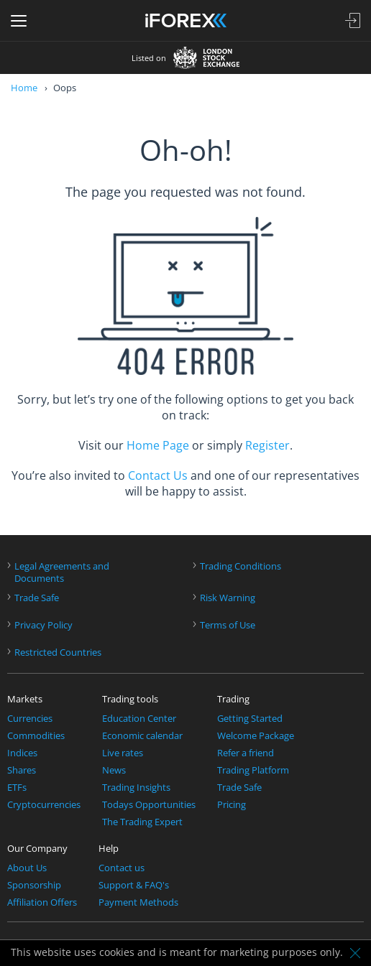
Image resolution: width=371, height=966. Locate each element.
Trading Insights (136, 787)
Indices (22, 753)
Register (267, 445)
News (114, 770)
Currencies (29, 718)
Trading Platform (253, 770)
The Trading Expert (142, 822)
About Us (27, 868)
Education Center (139, 718)
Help (109, 848)
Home (24, 87)
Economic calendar (142, 736)
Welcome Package (255, 736)
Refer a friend (245, 753)
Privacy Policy (43, 625)
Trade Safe (36, 598)
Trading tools (130, 699)
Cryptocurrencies (44, 805)
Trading (233, 699)
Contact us (122, 868)
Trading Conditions (240, 566)
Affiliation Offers (42, 902)
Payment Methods (138, 902)
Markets (24, 699)
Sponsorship (34, 885)
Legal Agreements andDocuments (61, 572)
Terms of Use (227, 625)
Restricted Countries (57, 652)
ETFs (17, 787)
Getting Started (250, 718)
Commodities (36, 736)
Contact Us (158, 475)
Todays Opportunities (149, 805)
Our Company (37, 848)
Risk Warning (227, 598)
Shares (21, 770)
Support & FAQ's (134, 885)
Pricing (231, 805)
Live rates (122, 753)
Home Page (158, 445)
